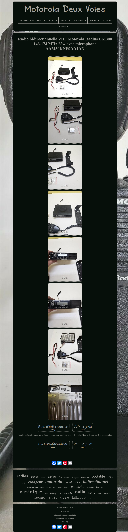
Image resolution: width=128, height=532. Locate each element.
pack (99, 493)
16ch (23, 483)
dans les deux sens (35, 487)
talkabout (79, 497)
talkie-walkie (63, 487)
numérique (31, 492)
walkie (52, 476)
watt (110, 476)
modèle (43, 477)
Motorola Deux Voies (65, 508)
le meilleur (64, 477)
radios (22, 476)
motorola (53, 481)
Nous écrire (65, 511)
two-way (53, 493)
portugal (41, 497)
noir (46, 493)
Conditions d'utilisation (65, 519)
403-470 (107, 493)
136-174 (64, 497)
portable (98, 476)
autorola (68, 493)
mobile (34, 476)
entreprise (51, 487)
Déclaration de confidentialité (65, 515)
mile (60, 494)
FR (67, 522)
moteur (85, 477)
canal (68, 482)
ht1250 (99, 487)
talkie (77, 482)
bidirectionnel (95, 481)
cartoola (92, 498)
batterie (91, 493)
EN (63, 522)
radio (79, 491)
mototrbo (77, 487)
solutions (90, 488)
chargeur (35, 482)
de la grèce (75, 477)
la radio (53, 498)
